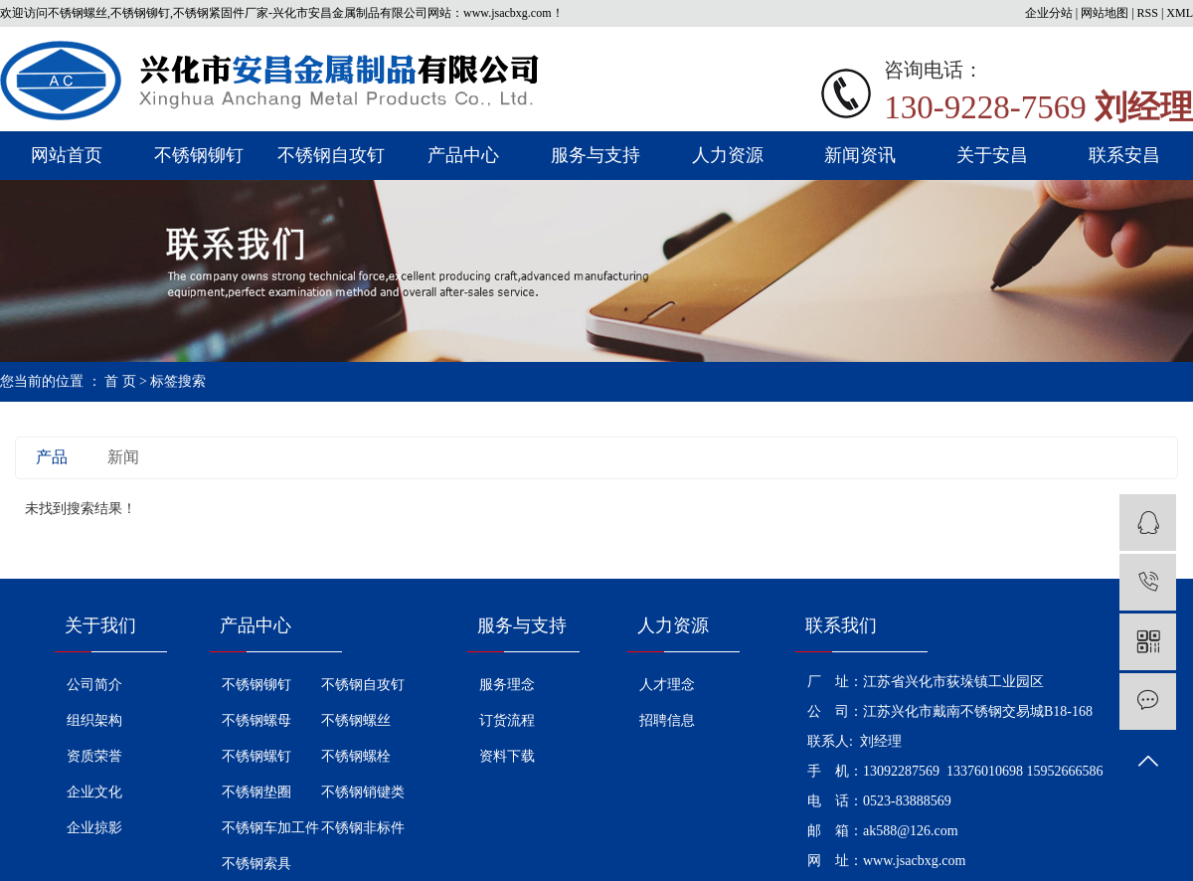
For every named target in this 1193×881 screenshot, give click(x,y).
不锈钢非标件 (363, 827)
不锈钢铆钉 (199, 155)
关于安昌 (992, 155)
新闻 (123, 456)
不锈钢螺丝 (356, 720)
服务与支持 (595, 155)
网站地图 (1104, 13)
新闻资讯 (860, 155)
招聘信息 (667, 720)
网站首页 (66, 155)
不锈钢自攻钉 (331, 155)
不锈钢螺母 (256, 720)
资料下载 (507, 756)
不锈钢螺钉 (256, 756)
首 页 (120, 381)
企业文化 (94, 792)
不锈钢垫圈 (256, 792)
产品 (52, 456)
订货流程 (507, 720)
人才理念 (667, 684)
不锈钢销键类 (363, 792)
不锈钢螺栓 (356, 756)
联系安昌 (1124, 155)
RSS (1147, 13)
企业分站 (1049, 13)
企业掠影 (94, 827)
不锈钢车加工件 (270, 827)
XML (1179, 13)
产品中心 (463, 155)
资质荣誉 (94, 756)
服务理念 (507, 684)
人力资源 (728, 155)
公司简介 (94, 684)
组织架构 (94, 720)
